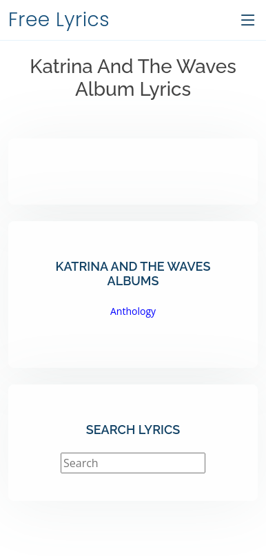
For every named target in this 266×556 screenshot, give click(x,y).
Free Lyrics (59, 19)
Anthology (133, 311)
